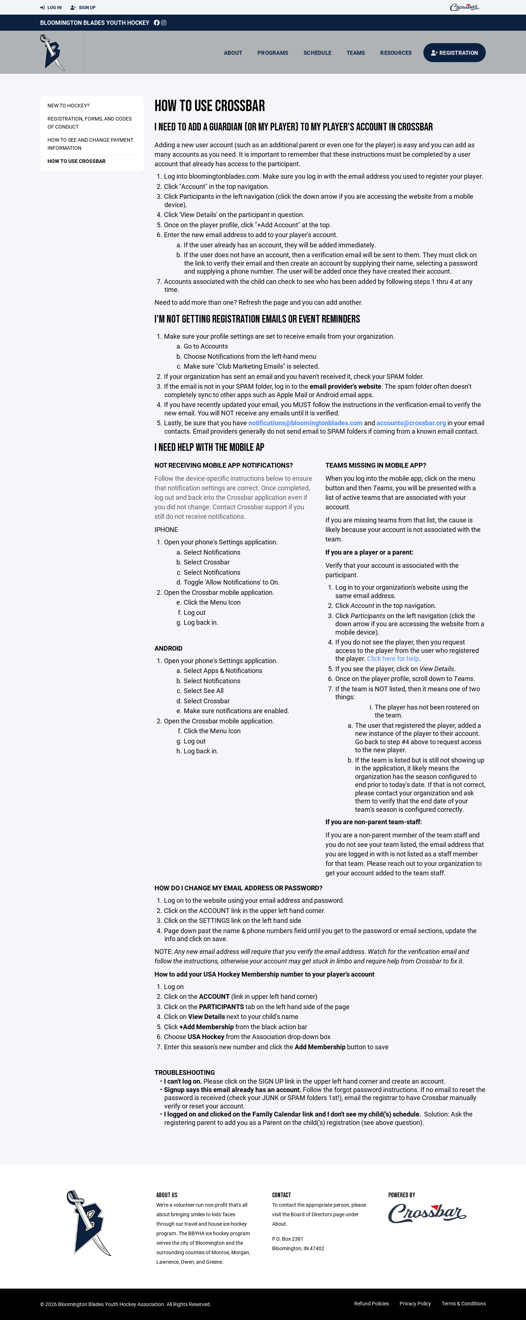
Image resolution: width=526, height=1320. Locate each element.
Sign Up (83, 7)
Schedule (317, 52)
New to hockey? (68, 105)
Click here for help (393, 658)
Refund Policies (371, 1303)
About (233, 52)
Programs (273, 52)
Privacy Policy (415, 1303)
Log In (50, 7)
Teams (356, 52)
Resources (396, 52)
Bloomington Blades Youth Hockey (94, 22)
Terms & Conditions (464, 1303)
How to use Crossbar (76, 160)
